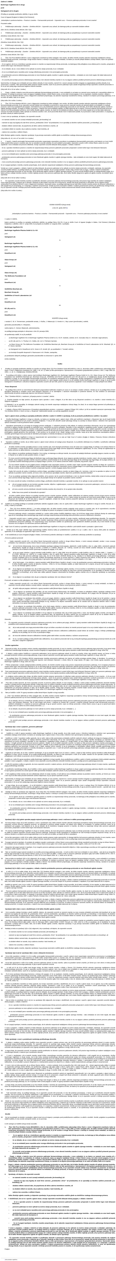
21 (2, 692)
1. (1, 58)
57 (2, 1055)
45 (2, 912)
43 (2, 891)
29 (2, 774)
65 (2, 1117)
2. (1, 92)
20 (2, 683)
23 (2, 733)
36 (2, 842)
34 (2, 831)
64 (2, 1101)
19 (2, 676)
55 (2, 1042)
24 (2, 738)
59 (2, 1073)
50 (2, 967)
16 (2, 658)
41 (2, 880)
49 (2, 962)
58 (2, 1065)
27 (2, 764)
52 (2, 984)
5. (1, 181)
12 (2, 530)
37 (2, 847)
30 (2, 779)
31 (2, 785)
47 (2, 928)
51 (2, 974)
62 (2, 1089)
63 (2, 1093)
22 (2, 730)
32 (2, 792)
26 (2, 759)
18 (2, 671)
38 (2, 852)
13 (2, 535)
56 (2, 1050)
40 (2, 871)
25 (2, 753)
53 (2, 990)
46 (2, 920)
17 (2, 665)
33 (2, 823)
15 (2, 653)
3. (1, 103)
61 (2, 1085)
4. (1, 141)
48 (2, 956)
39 (2, 858)
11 (2, 526)
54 (2, 1000)
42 (2, 884)
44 (2, 899)
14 (2, 648)
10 (2, 504)
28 (2, 769)
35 (2, 837)
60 (2, 1080)
